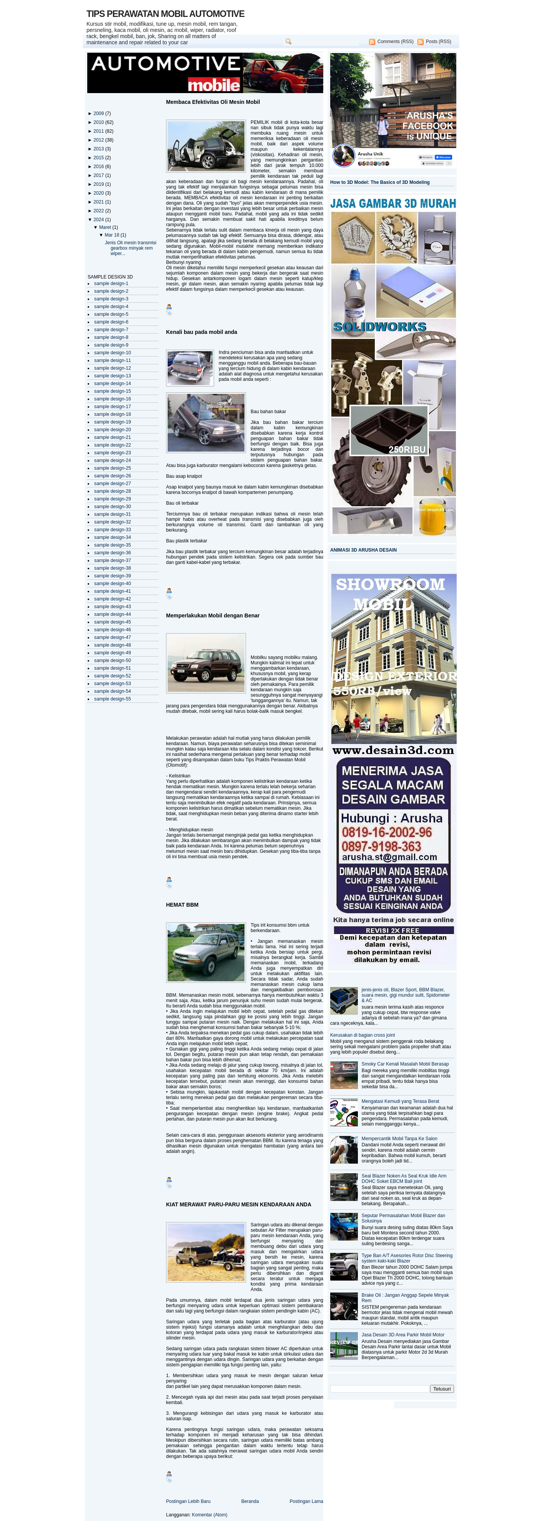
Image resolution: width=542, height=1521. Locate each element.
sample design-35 (112, 545)
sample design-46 (112, 629)
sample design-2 (111, 291)
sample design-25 (112, 468)
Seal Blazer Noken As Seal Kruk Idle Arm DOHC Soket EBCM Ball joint (404, 1178)
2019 (99, 184)
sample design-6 (111, 322)
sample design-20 (112, 429)
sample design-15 (112, 391)
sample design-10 (112, 352)
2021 (99, 202)
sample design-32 (112, 522)
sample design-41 (112, 591)
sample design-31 (112, 514)
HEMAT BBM (182, 905)
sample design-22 (112, 445)
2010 (99, 122)
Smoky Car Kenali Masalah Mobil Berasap (405, 1064)
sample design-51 (112, 668)
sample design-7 (111, 329)
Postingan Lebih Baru (188, 1501)
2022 (99, 210)
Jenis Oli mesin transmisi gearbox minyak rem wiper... (130, 248)
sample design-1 (111, 283)
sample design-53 (112, 683)
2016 (99, 166)
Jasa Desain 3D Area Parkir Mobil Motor (403, 1335)
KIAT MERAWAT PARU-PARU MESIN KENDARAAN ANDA (238, 1204)
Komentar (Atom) (209, 1515)
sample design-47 (112, 637)
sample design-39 (112, 576)
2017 (99, 175)
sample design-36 (112, 552)
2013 (99, 149)
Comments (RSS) (395, 41)
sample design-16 (112, 399)
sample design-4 (111, 306)
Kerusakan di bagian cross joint (362, 1035)
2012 (99, 140)
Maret (105, 227)
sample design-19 (112, 422)
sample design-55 (112, 699)
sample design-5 (111, 314)
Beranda (250, 1501)
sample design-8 (111, 337)
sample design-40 (112, 583)
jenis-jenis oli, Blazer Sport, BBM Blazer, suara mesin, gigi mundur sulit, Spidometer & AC (406, 995)
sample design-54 (112, 691)
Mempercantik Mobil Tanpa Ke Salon (399, 1138)
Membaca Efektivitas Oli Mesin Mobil (213, 102)
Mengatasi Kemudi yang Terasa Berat (400, 1101)
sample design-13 (112, 376)
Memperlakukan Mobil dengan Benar (213, 615)
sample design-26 (112, 476)
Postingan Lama (306, 1501)
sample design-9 (111, 345)
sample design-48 (112, 645)
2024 (99, 219)
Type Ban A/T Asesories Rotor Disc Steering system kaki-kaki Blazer (407, 1258)
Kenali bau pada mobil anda (201, 332)
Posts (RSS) (438, 41)
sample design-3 (111, 299)
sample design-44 (112, 614)
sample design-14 (112, 383)
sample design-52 (112, 676)
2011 (99, 131)
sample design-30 (112, 506)
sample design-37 (112, 560)
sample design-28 (112, 491)
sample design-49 (112, 652)
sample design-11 (112, 360)
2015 (99, 157)
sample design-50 (112, 660)
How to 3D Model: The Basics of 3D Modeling (380, 182)
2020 (99, 193)
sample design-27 (112, 483)
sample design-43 (112, 606)
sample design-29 (112, 499)
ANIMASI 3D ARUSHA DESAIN (363, 550)
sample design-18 (112, 414)
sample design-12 (112, 368)
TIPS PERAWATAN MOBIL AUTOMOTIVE (165, 14)
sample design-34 (112, 537)
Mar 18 (112, 235)
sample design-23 (112, 452)
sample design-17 (112, 406)
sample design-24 (112, 460)
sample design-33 (112, 529)
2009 (99, 113)
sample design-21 (112, 437)
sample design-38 (112, 568)
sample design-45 (112, 622)
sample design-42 (112, 599)
